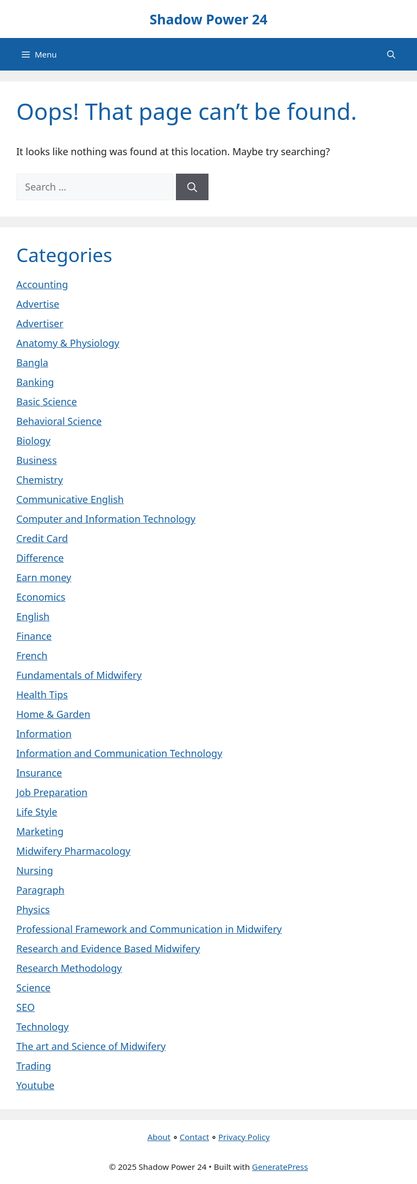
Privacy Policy (244, 1136)
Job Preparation (51, 792)
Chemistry (39, 479)
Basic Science (46, 401)
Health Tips (42, 694)
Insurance (39, 772)
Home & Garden (53, 714)
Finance (34, 635)
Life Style (36, 811)
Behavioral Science (59, 421)
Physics (33, 909)
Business (36, 460)
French (31, 655)
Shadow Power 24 (208, 19)
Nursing (34, 870)
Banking (35, 382)
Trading (33, 1065)
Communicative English (70, 499)
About (158, 1136)
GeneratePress (280, 1166)
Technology (42, 1026)
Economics (40, 596)
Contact (194, 1136)
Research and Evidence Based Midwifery (108, 948)
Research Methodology (69, 968)
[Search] (192, 187)
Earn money (43, 577)
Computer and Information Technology (105, 518)
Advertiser (40, 323)
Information (44, 733)
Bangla (32, 362)
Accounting (42, 284)
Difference (40, 557)
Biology (33, 440)
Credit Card (42, 538)
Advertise (37, 303)
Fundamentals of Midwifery (79, 675)
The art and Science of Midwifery (91, 1046)
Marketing (40, 831)
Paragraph (40, 889)
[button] (391, 54)
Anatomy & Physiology (67, 342)
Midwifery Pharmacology (73, 850)
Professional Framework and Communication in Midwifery (149, 928)
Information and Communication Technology (119, 753)
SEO (25, 1007)
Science (33, 987)
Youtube (35, 1085)
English (32, 616)
